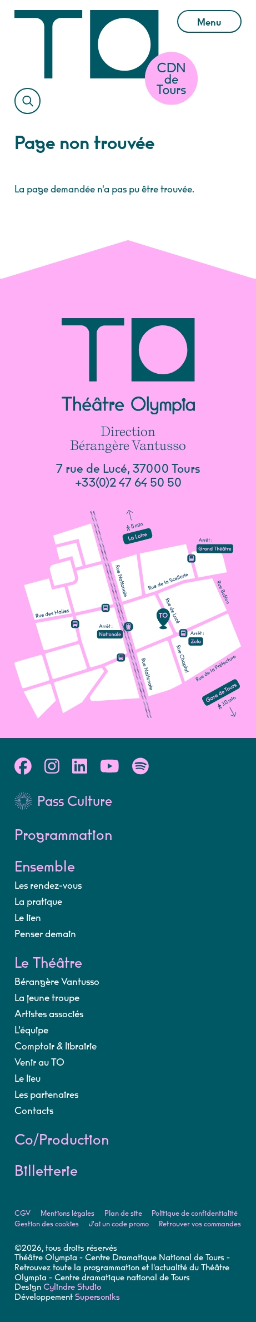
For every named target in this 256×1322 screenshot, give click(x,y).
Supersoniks (97, 1298)
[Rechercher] (27, 101)
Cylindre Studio (72, 1288)
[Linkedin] (79, 767)
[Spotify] (140, 767)
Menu (208, 22)
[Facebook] (23, 767)
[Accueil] (87, 44)
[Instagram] (51, 767)
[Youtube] (109, 767)
